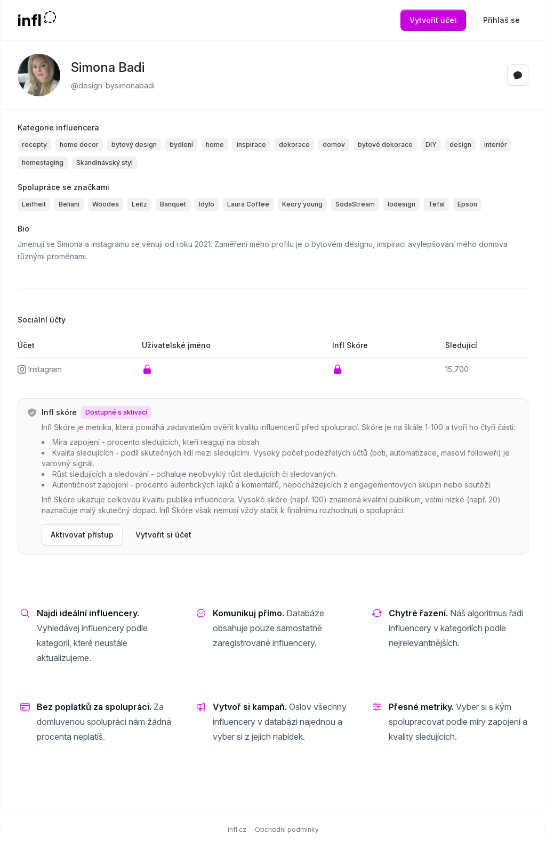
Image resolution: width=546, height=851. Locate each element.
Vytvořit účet (433, 19)
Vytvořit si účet (163, 534)
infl (30, 20)
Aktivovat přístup (82, 534)
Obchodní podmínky (287, 829)
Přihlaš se (501, 19)
